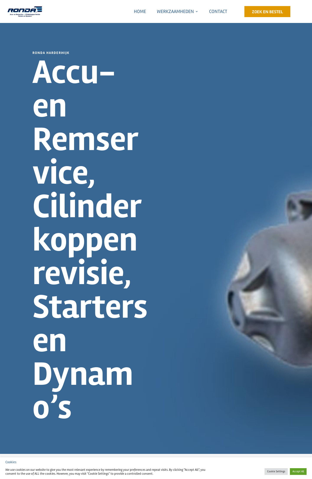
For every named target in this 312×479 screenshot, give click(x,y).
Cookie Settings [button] (276, 471)
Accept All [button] (298, 471)
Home (140, 11)
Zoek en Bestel (267, 12)
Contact (218, 11)
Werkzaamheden (175, 11)
